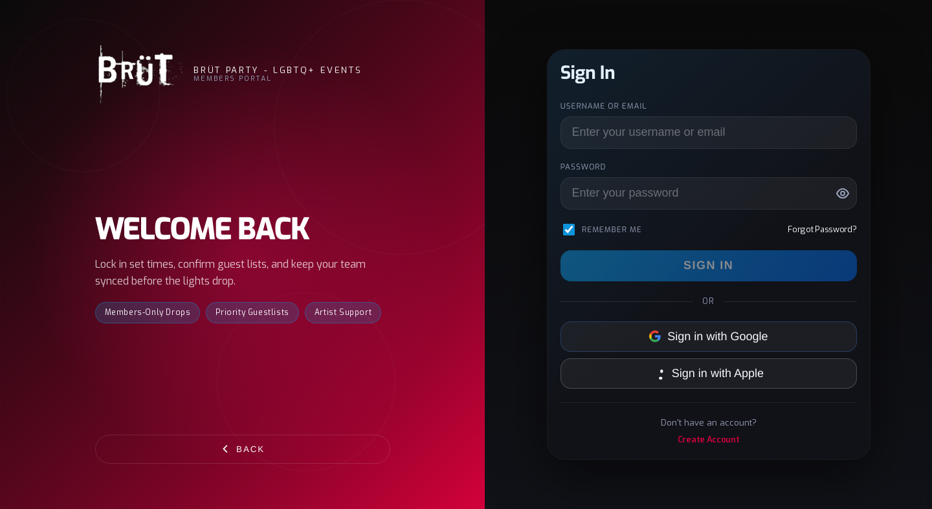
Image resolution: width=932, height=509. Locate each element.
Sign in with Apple (708, 373)
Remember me (612, 229)
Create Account (709, 439)
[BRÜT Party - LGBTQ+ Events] (139, 74)
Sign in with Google (708, 336)
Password (583, 167)
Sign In (708, 265)
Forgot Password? (822, 229)
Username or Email (603, 106)
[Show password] (842, 193)
